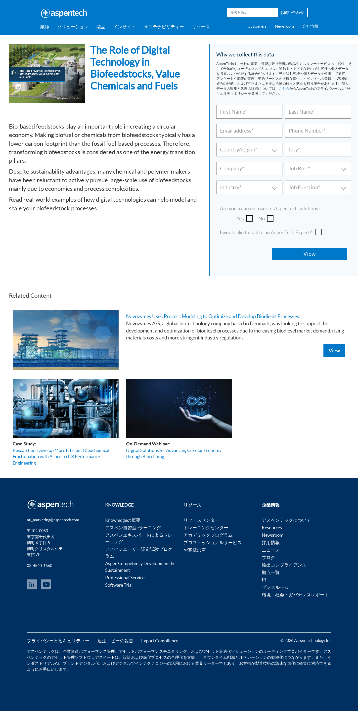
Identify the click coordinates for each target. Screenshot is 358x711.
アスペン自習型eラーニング (133, 527)
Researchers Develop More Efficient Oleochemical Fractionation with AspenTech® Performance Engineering (61, 457)
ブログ (268, 557)
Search (273, 12)
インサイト (124, 26)
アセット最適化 (217, 651)
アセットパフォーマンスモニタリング (153, 651)
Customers (257, 26)
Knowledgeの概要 (122, 520)
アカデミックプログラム (208, 535)
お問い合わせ (292, 12)
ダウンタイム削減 (219, 657)
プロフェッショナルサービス (212, 542)
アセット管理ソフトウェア (75, 657)
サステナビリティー (164, 26)
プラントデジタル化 (81, 663)
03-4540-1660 (39, 565)
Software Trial (119, 585)
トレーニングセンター (205, 527)
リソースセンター (201, 520)
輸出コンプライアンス (284, 565)
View (334, 350)
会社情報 (310, 26)
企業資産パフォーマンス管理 (89, 651)
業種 (44, 26)
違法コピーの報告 (115, 640)
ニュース (271, 550)
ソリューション (73, 26)
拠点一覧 (271, 572)
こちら (284, 89)
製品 (100, 26)
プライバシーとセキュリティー (58, 640)
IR (264, 579)
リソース (201, 26)
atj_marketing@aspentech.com (53, 520)
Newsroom (284, 26)
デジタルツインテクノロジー (141, 663)
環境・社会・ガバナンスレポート (295, 594)
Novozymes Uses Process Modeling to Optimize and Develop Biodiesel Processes (212, 316)
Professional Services (125, 577)
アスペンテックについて (286, 520)
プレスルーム (275, 587)
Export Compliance (159, 640)
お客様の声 (194, 550)
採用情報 (271, 542)
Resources (272, 527)
